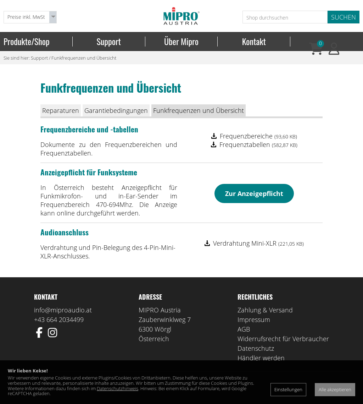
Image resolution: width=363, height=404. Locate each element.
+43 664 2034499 (59, 319)
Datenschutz (256, 348)
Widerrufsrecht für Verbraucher (283, 338)
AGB (244, 329)
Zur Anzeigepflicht (254, 193)
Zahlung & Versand (265, 310)
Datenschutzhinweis (117, 388)
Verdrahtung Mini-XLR (258, 243)
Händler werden (261, 358)
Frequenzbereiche (258, 136)
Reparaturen (60, 110)
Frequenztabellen (258, 144)
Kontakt (254, 42)
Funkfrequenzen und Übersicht (83, 58)
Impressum (254, 319)
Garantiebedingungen (116, 110)
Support (108, 42)
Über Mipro (181, 42)
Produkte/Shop (27, 42)
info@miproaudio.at (63, 310)
